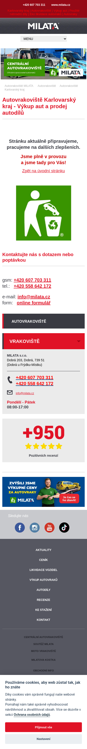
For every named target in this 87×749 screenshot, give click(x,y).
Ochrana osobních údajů (32, 715)
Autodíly (43, 590)
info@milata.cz (34, 296)
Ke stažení (43, 610)
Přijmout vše (43, 727)
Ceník (43, 560)
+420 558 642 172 (32, 286)
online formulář (34, 302)
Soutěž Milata (43, 644)
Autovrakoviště (29, 321)
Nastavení (43, 739)
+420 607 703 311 (32, 280)
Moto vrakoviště (43, 651)
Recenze (43, 600)
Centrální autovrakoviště (43, 637)
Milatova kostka (43, 659)
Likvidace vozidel (43, 570)
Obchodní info (43, 670)
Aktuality (44, 550)
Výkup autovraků (43, 580)
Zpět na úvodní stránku (43, 171)
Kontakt (43, 620)
